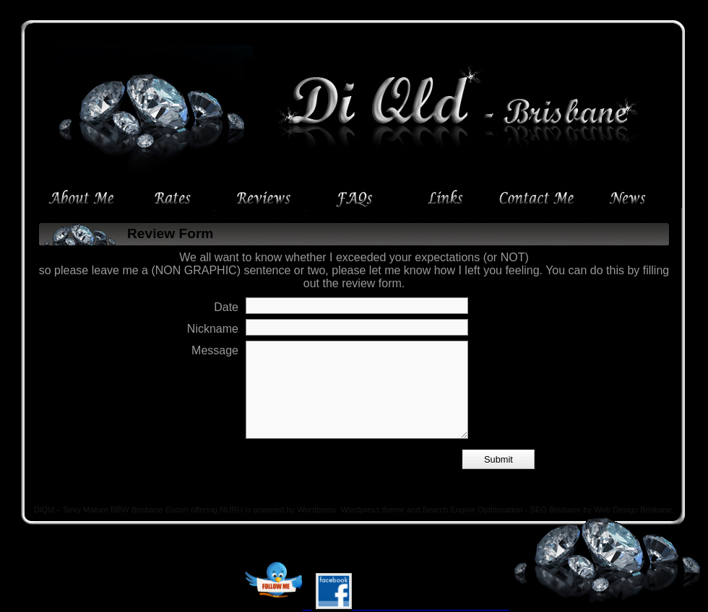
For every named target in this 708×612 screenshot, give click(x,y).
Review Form (170, 233)
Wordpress (317, 509)
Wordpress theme (373, 509)
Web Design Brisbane (633, 509)
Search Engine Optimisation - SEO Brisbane (502, 509)
